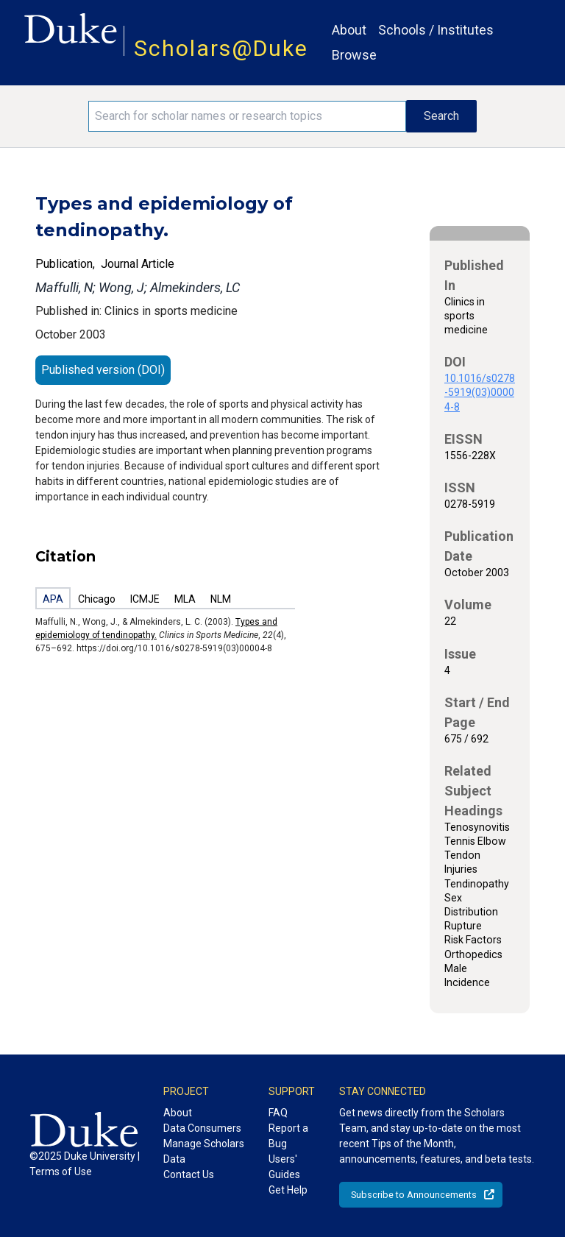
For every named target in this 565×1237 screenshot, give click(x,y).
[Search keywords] (247, 116)
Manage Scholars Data (203, 1151)
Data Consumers (202, 1128)
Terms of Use (60, 1171)
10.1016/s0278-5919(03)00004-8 (479, 392)
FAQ (278, 1113)
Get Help (288, 1190)
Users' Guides (284, 1166)
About (349, 30)
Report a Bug (288, 1135)
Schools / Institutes (436, 30)
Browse (354, 55)
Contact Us (188, 1174)
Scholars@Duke (221, 48)
